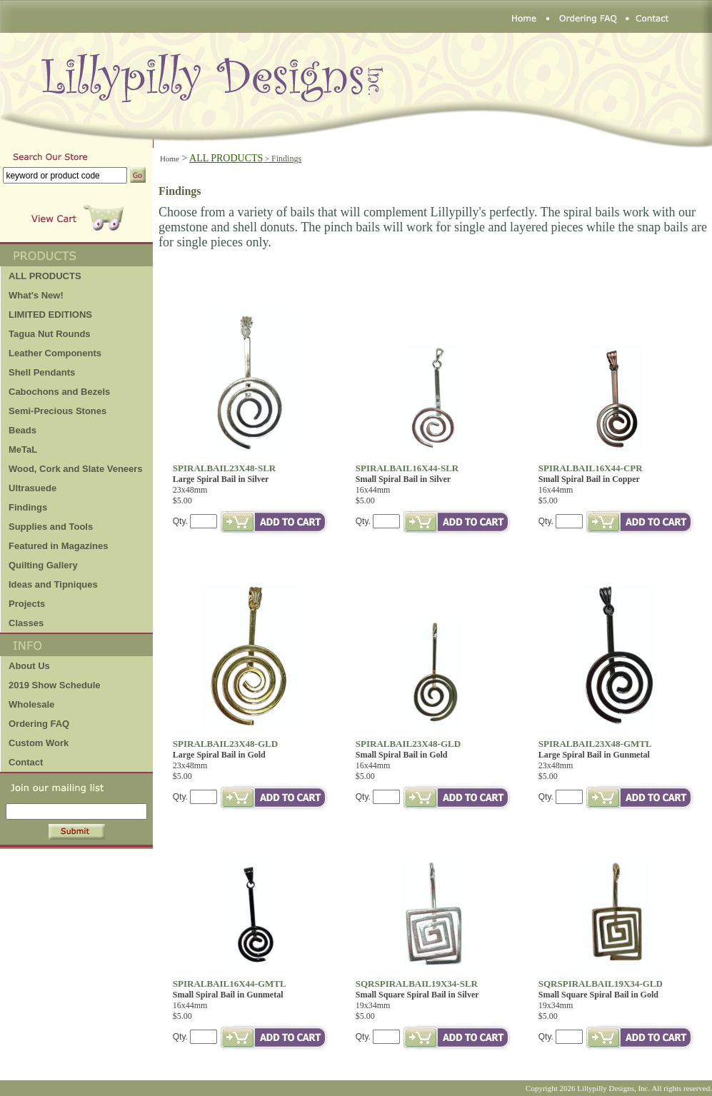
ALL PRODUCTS (245, 158)
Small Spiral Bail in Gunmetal (228, 995)
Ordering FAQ (39, 723)
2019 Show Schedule (55, 685)
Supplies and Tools (51, 526)
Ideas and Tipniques (53, 584)
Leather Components (55, 353)
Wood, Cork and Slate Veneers (76, 468)
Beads (22, 430)
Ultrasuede (32, 488)
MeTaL (23, 449)
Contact (26, 762)
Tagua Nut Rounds (50, 333)
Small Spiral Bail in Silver (403, 479)
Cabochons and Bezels (59, 391)
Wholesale (31, 704)
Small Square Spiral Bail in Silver (417, 995)
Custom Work (39, 743)
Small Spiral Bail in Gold (402, 755)
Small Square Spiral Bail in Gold (598, 995)
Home (169, 158)
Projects (27, 603)
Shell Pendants (42, 372)
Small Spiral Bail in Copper (589, 479)
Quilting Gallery (43, 565)
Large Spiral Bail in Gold (219, 755)
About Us (29, 665)
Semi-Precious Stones (57, 411)
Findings (28, 507)
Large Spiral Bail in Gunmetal (594, 755)
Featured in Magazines (58, 546)
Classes (26, 623)
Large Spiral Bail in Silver (221, 479)
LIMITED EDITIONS (50, 314)
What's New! (36, 295)
